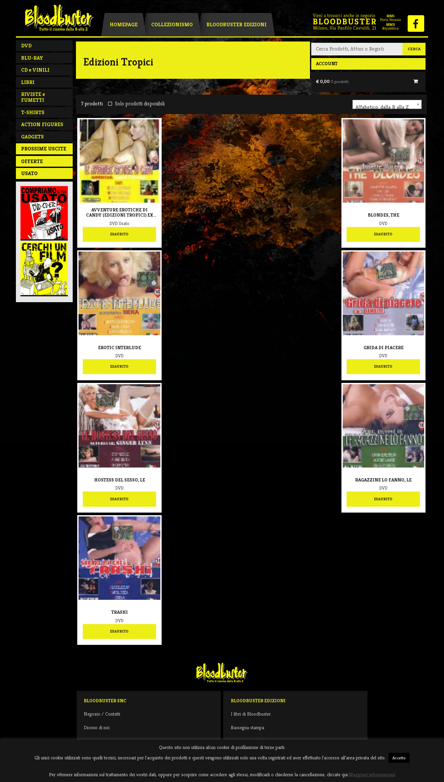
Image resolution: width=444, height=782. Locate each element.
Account (327, 63)
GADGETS (32, 136)
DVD (26, 45)
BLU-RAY (32, 57)
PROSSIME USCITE (43, 148)
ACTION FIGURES (42, 124)
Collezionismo (172, 24)
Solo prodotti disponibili (136, 103)
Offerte (32, 161)
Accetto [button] (399, 758)
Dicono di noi (96, 727)
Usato (29, 173)
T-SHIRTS (32, 112)
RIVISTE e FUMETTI (33, 97)
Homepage (124, 24)
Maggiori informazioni (372, 774)
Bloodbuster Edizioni (236, 24)
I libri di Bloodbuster (251, 714)
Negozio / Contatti (102, 714)
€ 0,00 (332, 81)
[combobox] (387, 104)
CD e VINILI (35, 69)
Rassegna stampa (247, 727)
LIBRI (27, 82)
